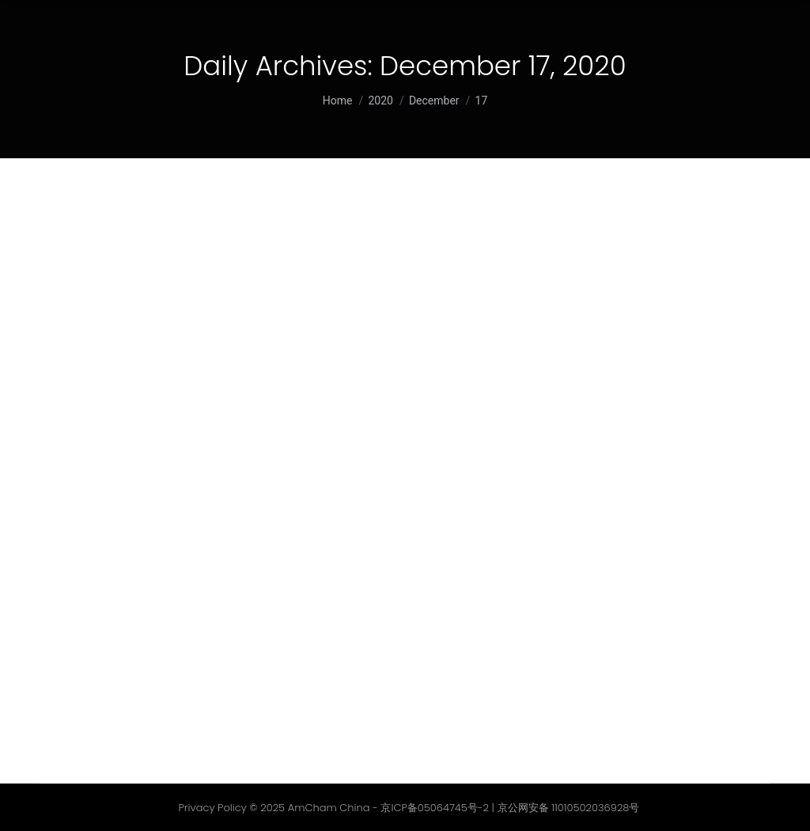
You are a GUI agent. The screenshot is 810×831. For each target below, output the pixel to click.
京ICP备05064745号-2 (434, 807)
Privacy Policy (213, 807)
